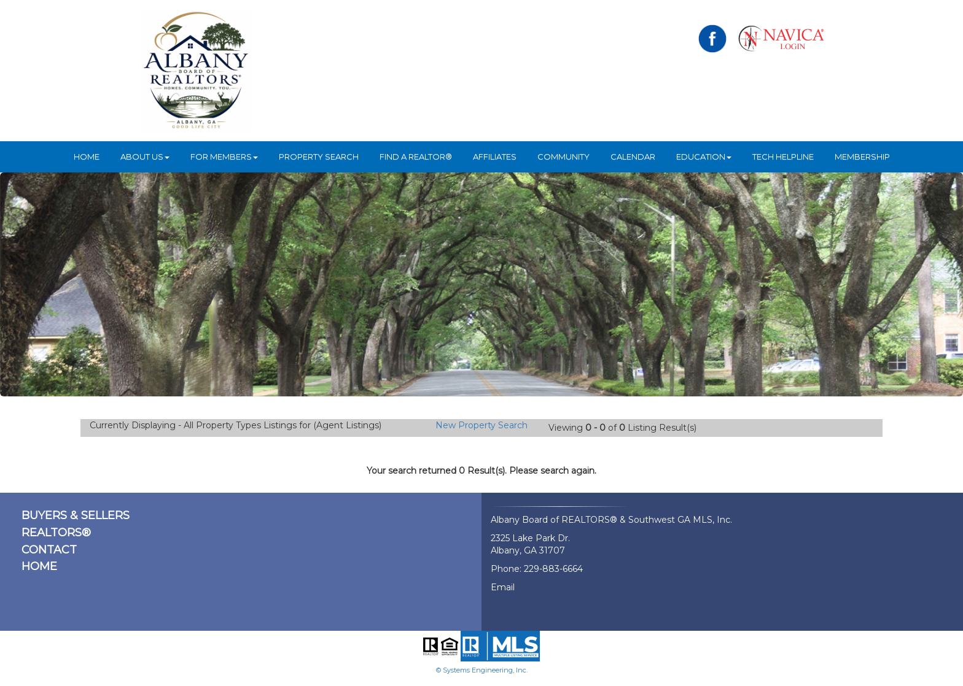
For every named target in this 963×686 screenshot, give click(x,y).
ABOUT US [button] (145, 156)
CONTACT (49, 550)
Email (503, 587)
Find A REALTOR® (416, 156)
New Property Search (481, 425)
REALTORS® (56, 532)
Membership (862, 156)
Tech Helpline (783, 156)
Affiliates (495, 156)
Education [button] (703, 156)
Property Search (319, 156)
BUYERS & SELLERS (75, 515)
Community (563, 156)
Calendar (632, 156)
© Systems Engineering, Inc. (482, 670)
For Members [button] (224, 156)
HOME (86, 156)
